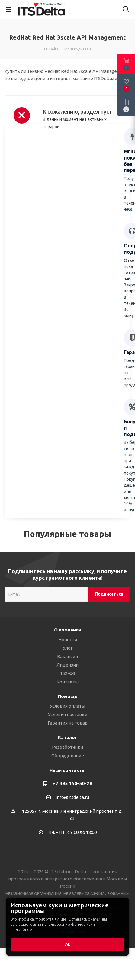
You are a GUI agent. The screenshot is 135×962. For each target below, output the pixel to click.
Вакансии (67, 656)
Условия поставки (67, 714)
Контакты (67, 681)
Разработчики (67, 747)
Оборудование (67, 755)
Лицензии (67, 664)
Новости (67, 639)
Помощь (67, 696)
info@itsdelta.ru (72, 797)
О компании (67, 629)
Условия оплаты (67, 706)
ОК (67, 944)
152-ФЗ (67, 673)
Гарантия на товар (68, 722)
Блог (67, 647)
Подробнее (21, 929)
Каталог (67, 737)
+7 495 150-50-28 (72, 783)
